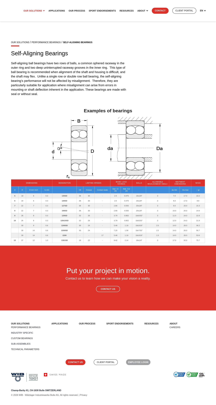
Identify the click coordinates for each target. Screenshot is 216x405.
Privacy (83, 395)
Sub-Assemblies (20, 344)
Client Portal (106, 362)
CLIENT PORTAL (184, 10)
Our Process (77, 11)
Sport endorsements (102, 11)
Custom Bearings (22, 338)
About (141, 11)
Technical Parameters (25, 349)
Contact (160, 10)
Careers (175, 327)
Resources (127, 11)
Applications (56, 11)
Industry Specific (22, 333)
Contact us (75, 362)
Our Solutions (32, 11)
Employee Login (138, 362)
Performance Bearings (25, 327)
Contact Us (108, 289)
